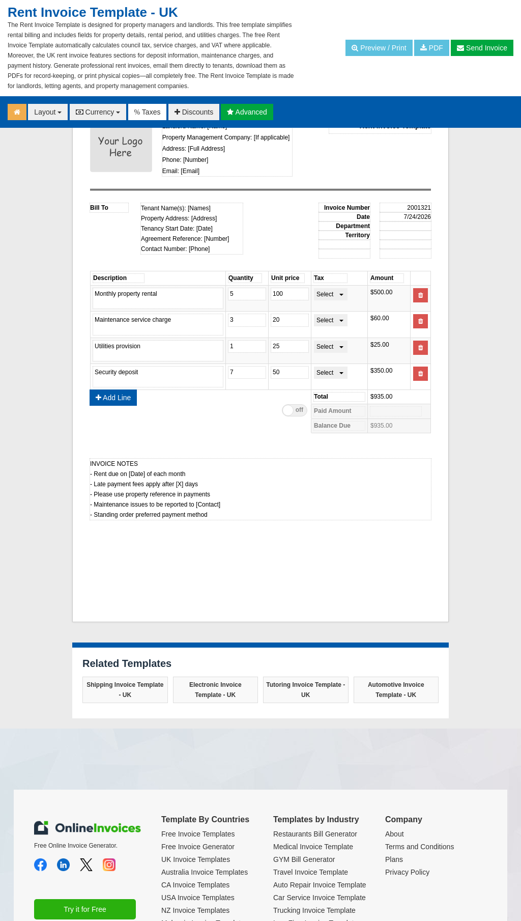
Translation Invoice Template (318, 870)
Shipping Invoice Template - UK (124, 611)
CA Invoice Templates (195, 806)
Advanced (247, 112)
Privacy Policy (407, 794)
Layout (48, 112)
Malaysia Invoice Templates (204, 845)
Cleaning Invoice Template (315, 857)
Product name (179, 298)
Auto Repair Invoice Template (319, 806)
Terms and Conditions (419, 768)
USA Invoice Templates (198, 819)
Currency (98, 112)
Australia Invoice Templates (204, 794)
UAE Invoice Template (196, 857)
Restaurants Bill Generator (315, 755)
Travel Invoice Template (310, 794)
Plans (394, 781)
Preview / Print (379, 48)
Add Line (113, 319)
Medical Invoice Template (313, 768)
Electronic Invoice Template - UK (215, 611)
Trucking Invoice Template (314, 832)
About (394, 755)
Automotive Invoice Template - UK (396, 611)
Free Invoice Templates (198, 755)
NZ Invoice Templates (195, 832)
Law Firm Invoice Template (315, 845)
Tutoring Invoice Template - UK (305, 611)
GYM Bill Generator (304, 781)
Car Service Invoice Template (319, 819)
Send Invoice (482, 48)
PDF (431, 48)
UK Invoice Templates (195, 781)
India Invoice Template (196, 870)
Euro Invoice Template (196, 883)
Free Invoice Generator (198, 768)
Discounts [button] (194, 112)
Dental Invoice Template (311, 883)
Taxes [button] (147, 112)
